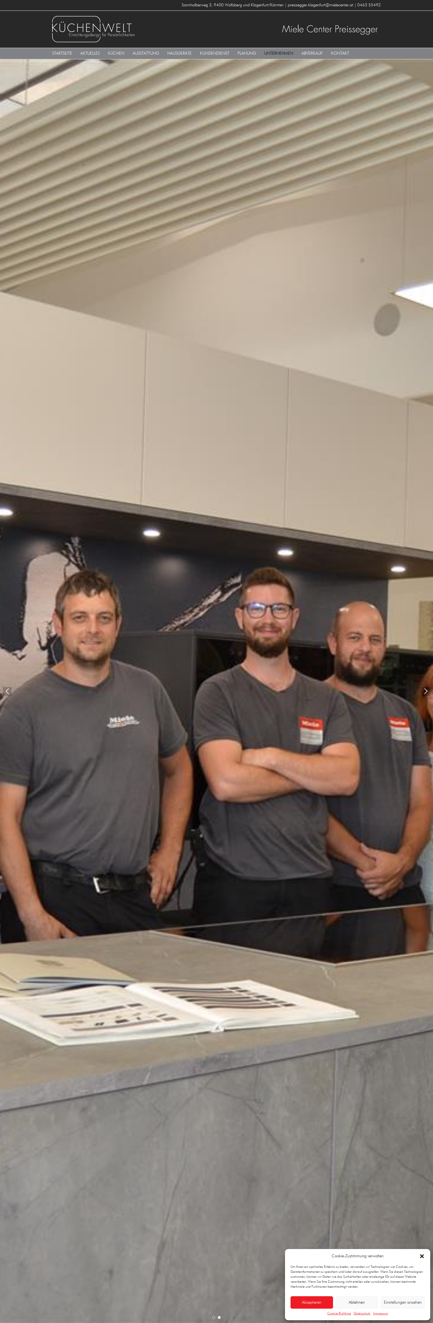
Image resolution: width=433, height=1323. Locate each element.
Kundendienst (214, 53)
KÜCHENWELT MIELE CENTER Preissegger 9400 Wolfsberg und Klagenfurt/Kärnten (132, 29)
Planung (246, 53)
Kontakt (340, 53)
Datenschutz (362, 1313)
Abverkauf (312, 53)
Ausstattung (146, 53)
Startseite (62, 53)
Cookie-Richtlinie (339, 1313)
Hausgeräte (179, 53)
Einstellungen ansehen (403, 1302)
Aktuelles (90, 53)
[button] (422, 1256)
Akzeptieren (311, 1302)
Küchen (116, 53)
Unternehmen (278, 53)
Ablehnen (357, 1302)
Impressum (380, 1313)
